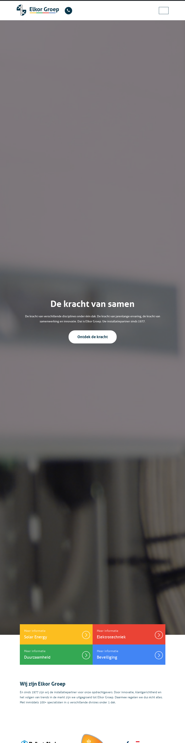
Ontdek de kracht (92, 336)
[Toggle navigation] (164, 10)
